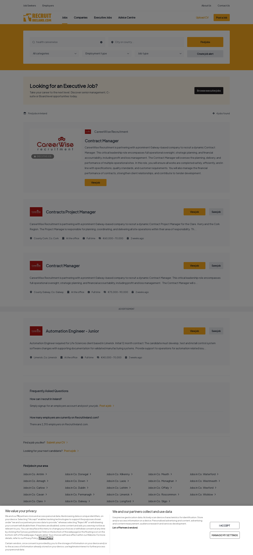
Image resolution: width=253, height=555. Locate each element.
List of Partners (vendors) (125, 527)
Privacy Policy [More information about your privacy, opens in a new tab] (46, 538)
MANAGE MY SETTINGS (225, 535)
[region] (126, 530)
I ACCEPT (224, 525)
